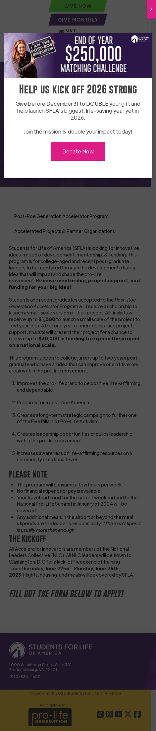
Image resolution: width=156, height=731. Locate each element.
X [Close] (151, 9)
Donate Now (78, 151)
